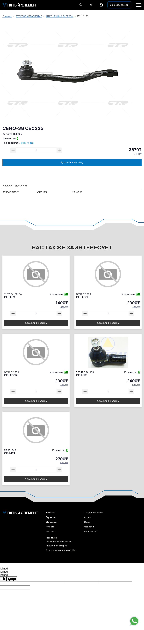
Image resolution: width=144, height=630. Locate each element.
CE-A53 (9, 297)
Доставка (51, 521)
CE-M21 (9, 453)
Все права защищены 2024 (61, 550)
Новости (89, 526)
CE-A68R (10, 375)
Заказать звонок (119, 4)
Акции (87, 517)
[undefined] (12, 578)
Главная (7, 16)
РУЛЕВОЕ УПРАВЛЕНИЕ (29, 16)
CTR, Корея (27, 142)
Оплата (50, 526)
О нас (87, 521)
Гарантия (51, 517)
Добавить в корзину (72, 162)
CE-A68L (82, 297)
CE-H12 (81, 375)
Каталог (50, 512)
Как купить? (90, 531)
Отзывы (50, 531)
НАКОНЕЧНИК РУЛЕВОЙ (59, 16)
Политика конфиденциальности (58, 539)
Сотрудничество (93, 512)
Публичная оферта (56, 545)
